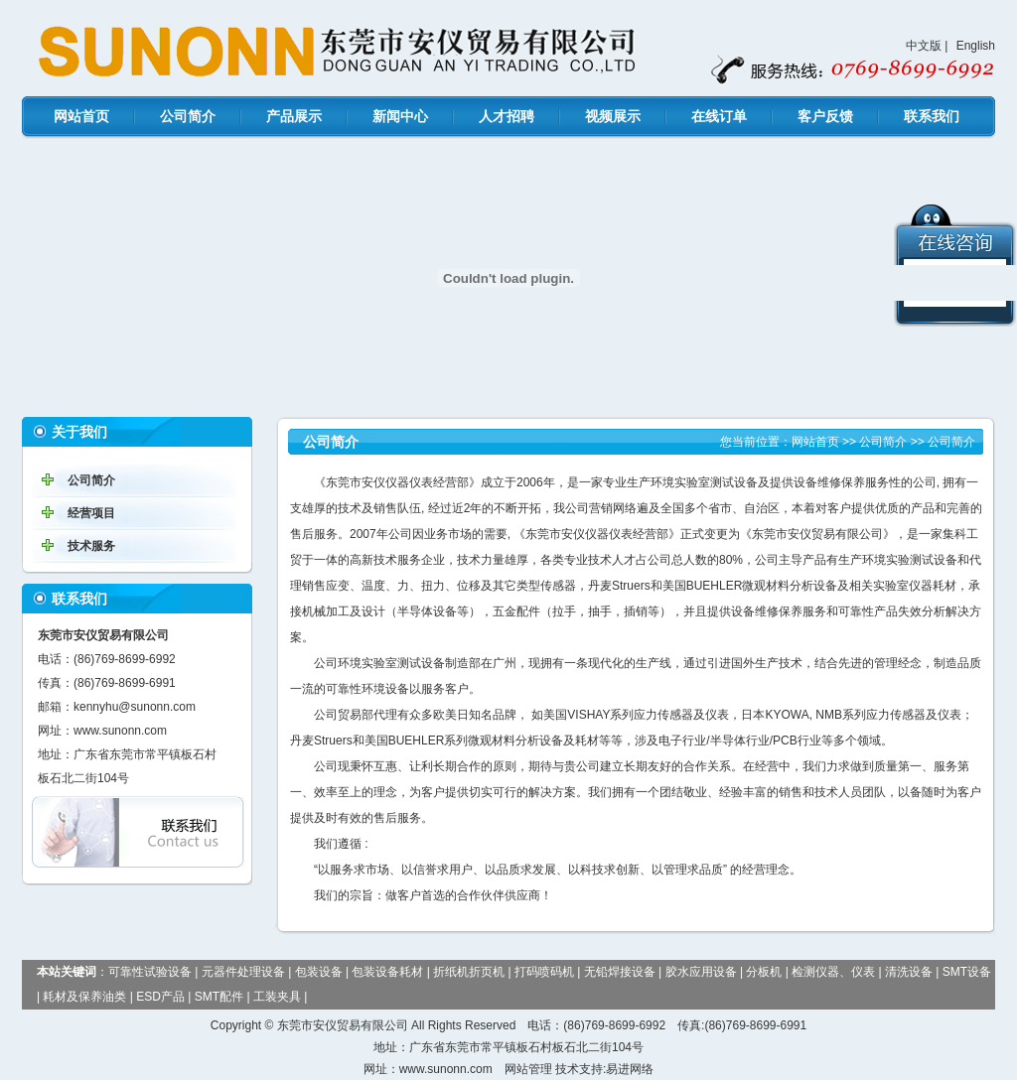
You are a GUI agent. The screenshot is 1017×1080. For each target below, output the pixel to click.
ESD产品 (160, 997)
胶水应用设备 (701, 972)
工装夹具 (277, 997)
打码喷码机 (544, 972)
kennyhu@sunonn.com (134, 707)
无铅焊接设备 (619, 972)
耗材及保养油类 (84, 997)
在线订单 (719, 116)
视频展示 (613, 116)
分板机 (764, 972)
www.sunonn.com (120, 731)
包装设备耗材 (387, 972)
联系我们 (931, 116)
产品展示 (294, 116)
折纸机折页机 (469, 972)
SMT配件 (219, 997)
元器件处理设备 (243, 972)
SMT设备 (967, 972)
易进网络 (630, 1069)
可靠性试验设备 (150, 972)
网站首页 (81, 116)
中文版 (924, 46)
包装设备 (319, 972)
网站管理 (528, 1069)
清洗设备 (909, 972)
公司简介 (188, 116)
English (975, 46)
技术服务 (91, 546)
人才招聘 (506, 116)
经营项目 (91, 513)
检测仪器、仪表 (833, 972)
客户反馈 (825, 116)
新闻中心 (400, 116)
